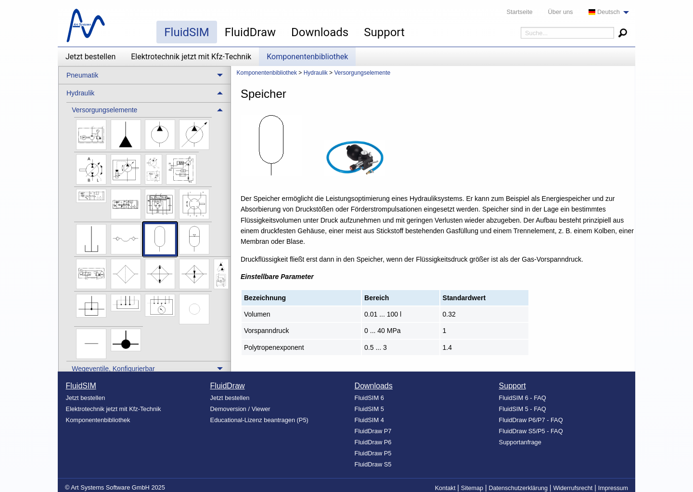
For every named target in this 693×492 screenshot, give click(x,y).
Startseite (520, 11)
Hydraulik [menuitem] (80, 93)
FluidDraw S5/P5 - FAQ (531, 431)
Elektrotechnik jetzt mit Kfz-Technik (191, 56)
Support (384, 32)
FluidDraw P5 (373, 453)
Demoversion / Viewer (240, 408)
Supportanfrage (520, 442)
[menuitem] (606, 12)
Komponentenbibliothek (307, 56)
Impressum (613, 488)
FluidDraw (250, 32)
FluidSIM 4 (369, 420)
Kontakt (445, 488)
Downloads (319, 32)
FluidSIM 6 (369, 397)
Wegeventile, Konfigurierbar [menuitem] (113, 368)
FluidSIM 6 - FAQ (522, 397)
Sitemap (472, 488)
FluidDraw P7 (373, 431)
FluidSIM (186, 32)
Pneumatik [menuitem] (82, 75)
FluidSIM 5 (369, 408)
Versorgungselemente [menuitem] (104, 110)
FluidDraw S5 (373, 464)
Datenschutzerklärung (518, 488)
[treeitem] (148, 231)
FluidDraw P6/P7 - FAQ (531, 420)
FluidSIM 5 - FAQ (522, 408)
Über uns (560, 11)
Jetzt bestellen (90, 56)
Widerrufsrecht (572, 488)
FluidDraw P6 (373, 442)
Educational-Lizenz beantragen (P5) (259, 420)
